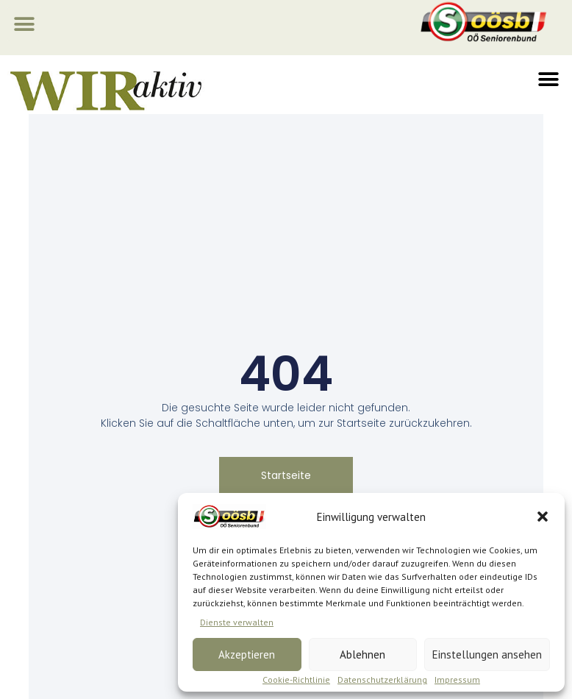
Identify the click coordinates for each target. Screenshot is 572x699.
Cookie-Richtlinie (296, 679)
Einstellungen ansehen (487, 654)
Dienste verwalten (237, 622)
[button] (542, 516)
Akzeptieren (246, 654)
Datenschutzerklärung (382, 679)
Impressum (457, 679)
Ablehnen (362, 654)
